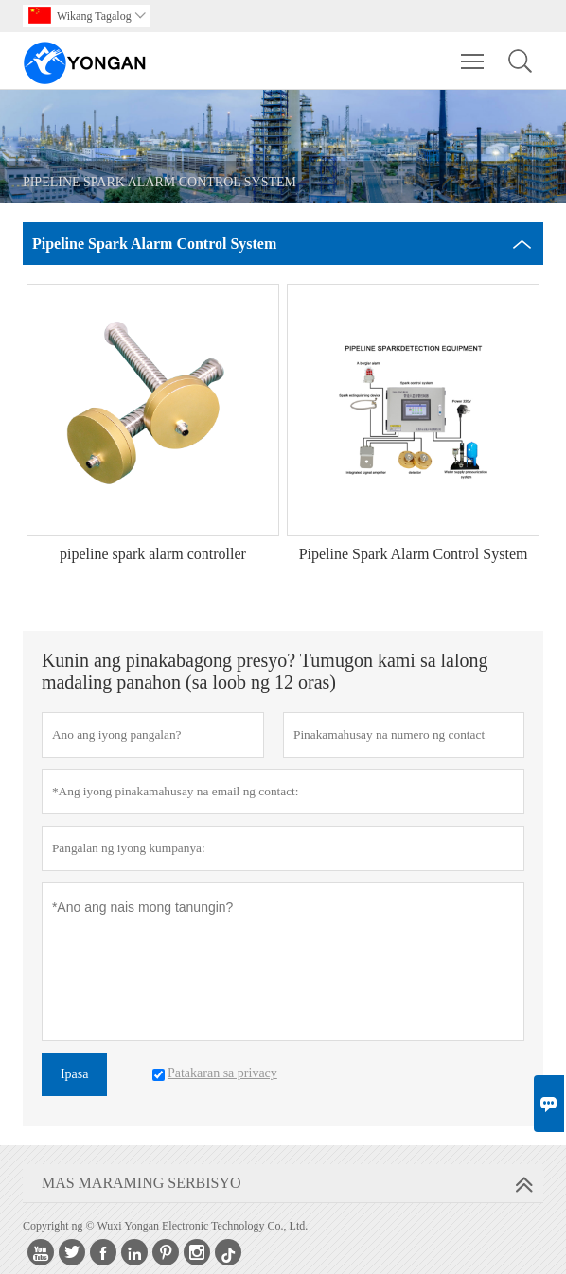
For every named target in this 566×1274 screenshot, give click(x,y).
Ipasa (75, 1074)
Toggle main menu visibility (473, 52)
